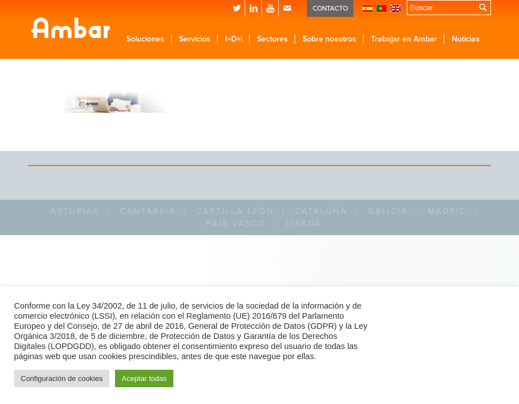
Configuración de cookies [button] (62, 378)
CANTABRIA (148, 211)
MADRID (447, 211)
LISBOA (304, 223)
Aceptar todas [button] (144, 378)
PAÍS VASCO (236, 223)
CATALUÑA (321, 211)
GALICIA (388, 211)
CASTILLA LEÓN (235, 211)
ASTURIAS (74, 211)
